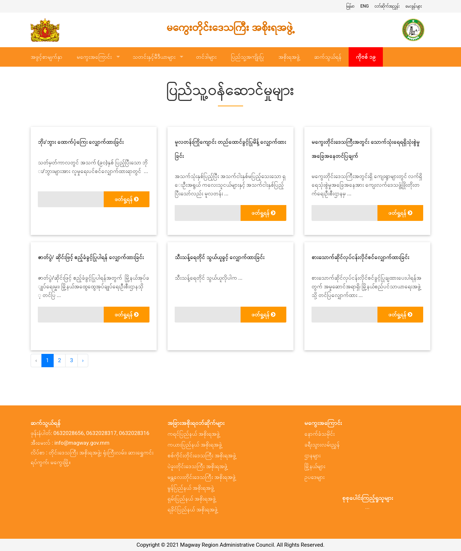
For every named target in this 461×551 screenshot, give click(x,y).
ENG (364, 6)
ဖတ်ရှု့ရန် (127, 199)
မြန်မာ (350, 6)
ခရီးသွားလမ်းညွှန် (322, 444)
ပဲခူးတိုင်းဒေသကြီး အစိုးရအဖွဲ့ (197, 466)
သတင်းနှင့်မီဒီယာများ (154, 57)
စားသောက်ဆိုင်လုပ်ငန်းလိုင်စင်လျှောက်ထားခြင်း (360, 257)
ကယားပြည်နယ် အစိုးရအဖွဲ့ (194, 444)
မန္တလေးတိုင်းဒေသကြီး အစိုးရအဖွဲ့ (201, 477)
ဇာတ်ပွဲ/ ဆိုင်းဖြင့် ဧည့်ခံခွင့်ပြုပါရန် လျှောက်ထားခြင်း (91, 257)
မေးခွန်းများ (414, 6)
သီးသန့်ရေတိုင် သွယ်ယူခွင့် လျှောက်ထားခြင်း (219, 257)
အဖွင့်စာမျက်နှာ (46, 57)
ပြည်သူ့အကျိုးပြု (247, 57)
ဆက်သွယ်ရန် (327, 57)
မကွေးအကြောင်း (94, 57)
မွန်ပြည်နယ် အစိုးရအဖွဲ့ (190, 488)
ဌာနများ (312, 455)
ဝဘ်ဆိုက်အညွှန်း (387, 6)
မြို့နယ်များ (314, 466)
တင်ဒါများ (206, 57)
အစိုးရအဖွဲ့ (289, 57)
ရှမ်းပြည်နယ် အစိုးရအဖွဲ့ (191, 499)
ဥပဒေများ (314, 477)
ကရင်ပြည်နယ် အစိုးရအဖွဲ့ (193, 434)
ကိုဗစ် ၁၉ (366, 57)
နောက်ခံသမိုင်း (319, 434)
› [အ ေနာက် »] (83, 360)
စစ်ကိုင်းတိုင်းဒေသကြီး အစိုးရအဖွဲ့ (201, 455)
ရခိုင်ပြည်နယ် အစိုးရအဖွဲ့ (192, 509)
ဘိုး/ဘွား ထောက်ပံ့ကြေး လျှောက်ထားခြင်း (81, 142)
